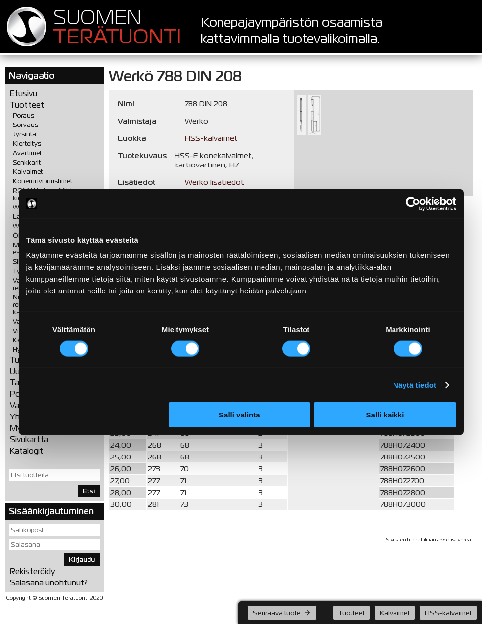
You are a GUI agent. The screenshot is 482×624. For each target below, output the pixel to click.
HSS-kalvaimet (211, 138)
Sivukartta (29, 439)
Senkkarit (27, 162)
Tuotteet (27, 105)
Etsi (89, 491)
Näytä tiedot (414, 384)
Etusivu (23, 93)
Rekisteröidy (32, 571)
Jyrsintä (24, 134)
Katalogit (26, 451)
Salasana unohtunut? (49, 582)
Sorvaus (25, 124)
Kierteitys (27, 143)
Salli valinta (239, 415)
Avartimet (27, 153)
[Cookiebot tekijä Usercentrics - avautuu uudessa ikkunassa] (413, 203)
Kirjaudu (82, 559)
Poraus (23, 115)
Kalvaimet (28, 171)
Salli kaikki (385, 415)
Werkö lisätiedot (214, 182)
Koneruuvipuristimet (42, 181)
